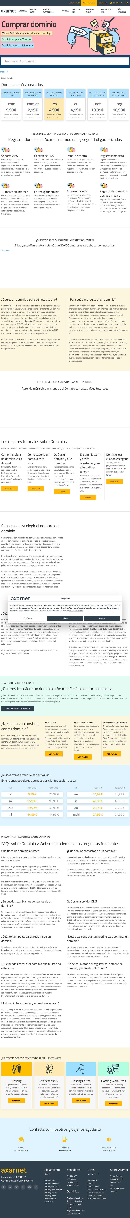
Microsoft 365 (92, 1180)
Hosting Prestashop (52, 1186)
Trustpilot (4, 72)
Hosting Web (49, 1180)
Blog (112, 1185)
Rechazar (65, 618)
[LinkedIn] (23, 1187)
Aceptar (102, 618)
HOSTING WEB (33, 11)
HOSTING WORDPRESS (48, 11)
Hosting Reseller (50, 1192)
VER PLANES (54, 754)
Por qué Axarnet (116, 1179)
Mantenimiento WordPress (50, 1200)
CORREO (65, 11)
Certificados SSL (74, 1213)
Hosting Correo (50, 1195)
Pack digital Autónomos (96, 1198)
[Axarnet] (8, 11)
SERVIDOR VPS (76, 11)
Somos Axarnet (116, 1176)
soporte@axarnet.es (21, 1150)
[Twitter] (16, 1187)
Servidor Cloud (72, 1182)
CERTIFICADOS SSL (106, 11)
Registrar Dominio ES (76, 1210)
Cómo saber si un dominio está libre (38, 459)
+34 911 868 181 (65, 1150)
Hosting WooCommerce (53, 1189)
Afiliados (113, 1191)
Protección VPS (73, 1185)
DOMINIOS (23, 11)
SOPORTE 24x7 (74, 2)
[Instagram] (10, 1187)
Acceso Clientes (89, 2)
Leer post (9, 488)
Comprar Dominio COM (74, 1205)
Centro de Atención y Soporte (17, 1180)
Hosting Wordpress (52, 1183)
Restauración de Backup (96, 1189)
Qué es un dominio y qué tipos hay (63, 459)
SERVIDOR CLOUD (90, 11)
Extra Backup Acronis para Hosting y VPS (95, 1194)
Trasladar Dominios (75, 1201)
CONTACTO (103, 2)
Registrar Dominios (75, 1198)
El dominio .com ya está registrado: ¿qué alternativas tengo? (90, 463)
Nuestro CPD (115, 1182)
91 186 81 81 (116, 2)
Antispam (91, 1183)
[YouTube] (29, 1187)
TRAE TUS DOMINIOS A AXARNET (17, 708)
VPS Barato (71, 1179)
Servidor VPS (72, 1176)
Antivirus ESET (93, 1186)
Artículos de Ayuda (117, 1188)
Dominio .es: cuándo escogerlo (117, 457)
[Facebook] (3, 1187)
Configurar (28, 618)
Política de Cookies (76, 610)
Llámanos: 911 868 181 (13, 1177)
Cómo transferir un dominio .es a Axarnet (11, 459)
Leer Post (62, 491)
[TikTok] (36, 1187)
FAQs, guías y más (108, 1150)
